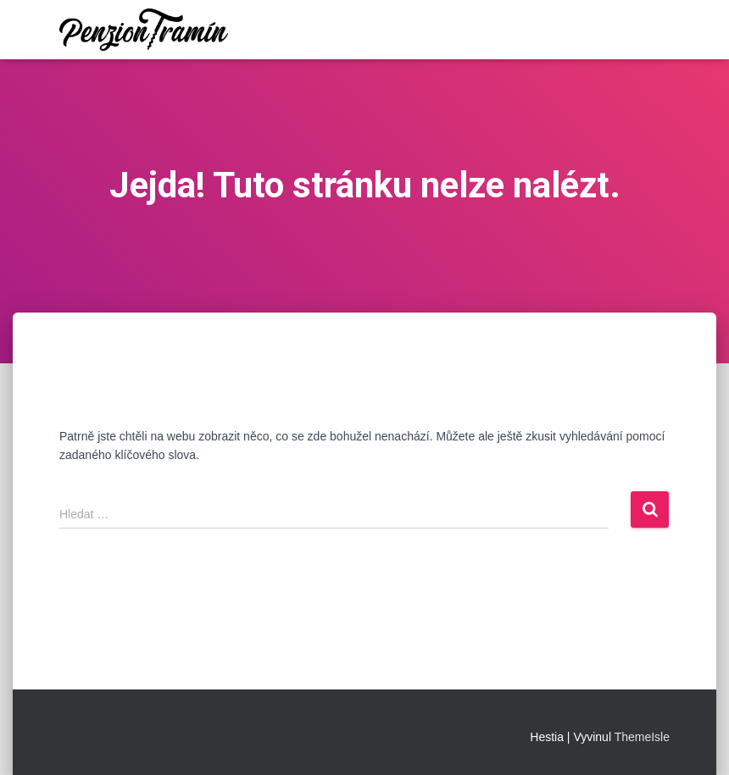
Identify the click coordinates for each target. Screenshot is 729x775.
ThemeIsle (642, 737)
